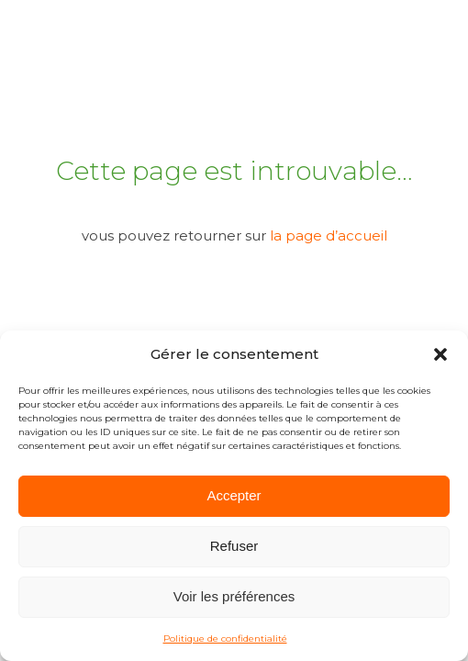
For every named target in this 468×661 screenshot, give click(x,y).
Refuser (234, 546)
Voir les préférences (234, 596)
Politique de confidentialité (225, 638)
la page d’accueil (328, 235)
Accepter (233, 495)
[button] (440, 354)
